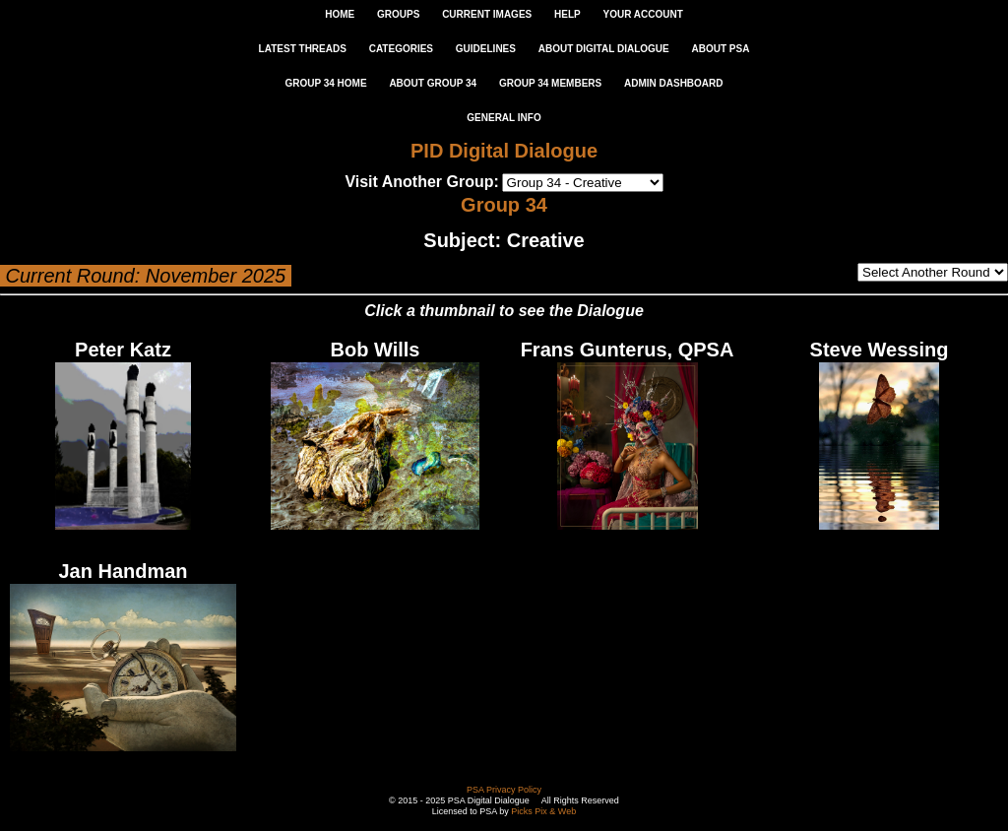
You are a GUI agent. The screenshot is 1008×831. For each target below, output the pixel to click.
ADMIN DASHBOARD (674, 83)
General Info (503, 117)
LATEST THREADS (302, 48)
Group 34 (504, 205)
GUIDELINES (486, 48)
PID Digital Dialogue (504, 150)
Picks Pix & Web (543, 811)
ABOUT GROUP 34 (432, 83)
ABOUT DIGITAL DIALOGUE (603, 48)
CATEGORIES (401, 48)
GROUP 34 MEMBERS (550, 83)
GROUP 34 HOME (325, 83)
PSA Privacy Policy (504, 790)
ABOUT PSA (720, 48)
